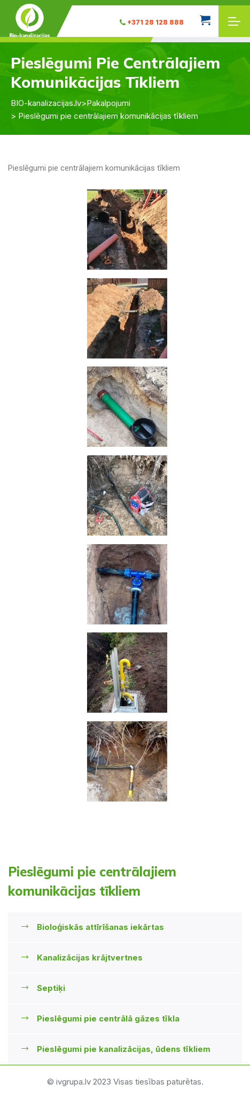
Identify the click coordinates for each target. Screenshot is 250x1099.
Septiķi (51, 988)
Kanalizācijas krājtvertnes (90, 957)
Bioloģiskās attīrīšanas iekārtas (100, 927)
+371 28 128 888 (152, 22)
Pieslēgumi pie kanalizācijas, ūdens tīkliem (123, 1049)
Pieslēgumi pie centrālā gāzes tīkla (108, 1018)
